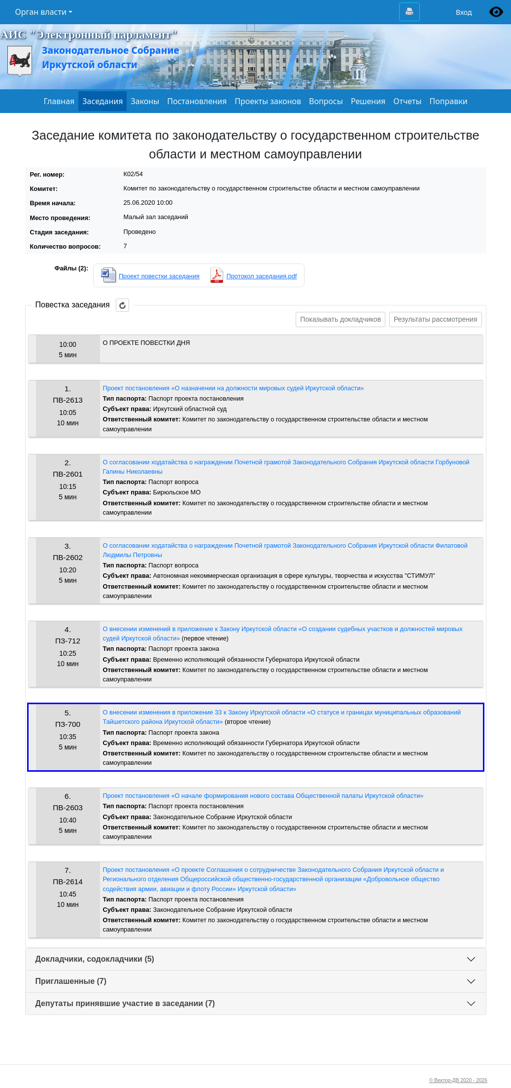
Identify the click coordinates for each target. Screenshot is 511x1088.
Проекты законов (268, 101)
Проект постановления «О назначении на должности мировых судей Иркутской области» (233, 388)
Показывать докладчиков (340, 319)
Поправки (449, 101)
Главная (58, 101)
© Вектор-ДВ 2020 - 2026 (458, 1080)
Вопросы (326, 101)
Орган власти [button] (41, 11)
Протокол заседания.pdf (262, 276)
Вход (464, 12)
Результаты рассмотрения (435, 319)
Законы (145, 101)
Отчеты (407, 101)
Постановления (197, 101)
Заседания (102, 101)
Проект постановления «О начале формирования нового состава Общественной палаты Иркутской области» (263, 795)
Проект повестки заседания (159, 276)
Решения (368, 101)
